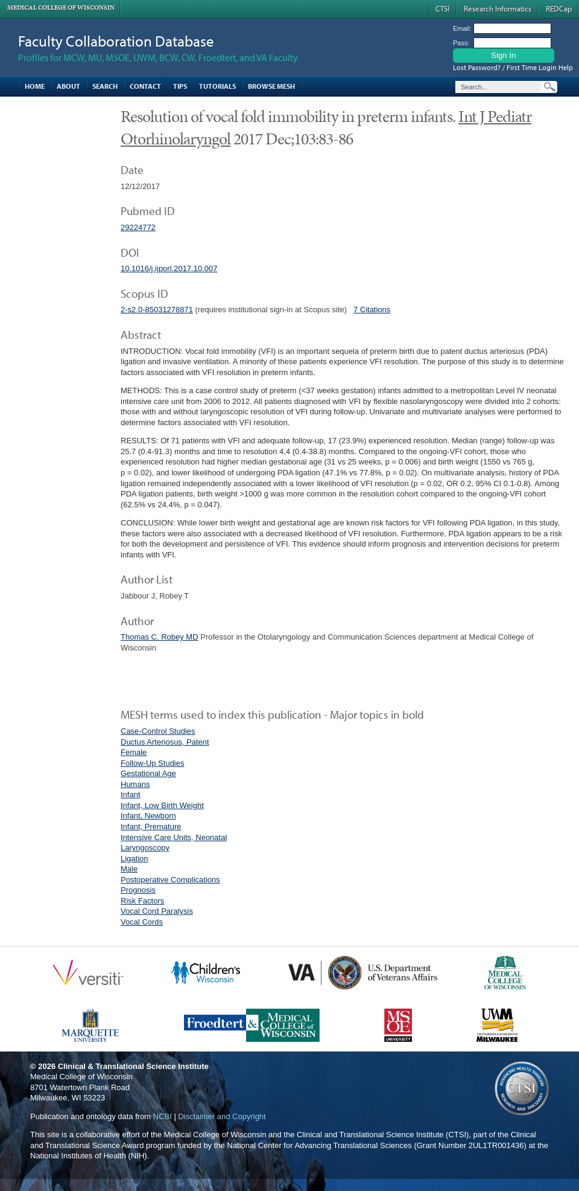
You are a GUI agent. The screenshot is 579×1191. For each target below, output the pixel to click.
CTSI (442, 8)
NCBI (162, 1116)
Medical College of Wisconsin (61, 7)
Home (35, 86)
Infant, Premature (151, 826)
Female (134, 752)
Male (129, 868)
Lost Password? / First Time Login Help (513, 67)
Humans (135, 784)
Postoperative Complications (170, 879)
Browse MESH (271, 86)
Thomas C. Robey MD (159, 636)
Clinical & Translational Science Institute (133, 1066)
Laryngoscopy (145, 847)
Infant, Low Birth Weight (162, 805)
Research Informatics (497, 8)
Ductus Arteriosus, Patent (165, 741)
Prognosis (138, 889)
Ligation (134, 858)
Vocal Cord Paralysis (157, 911)
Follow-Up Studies (153, 763)
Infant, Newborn (148, 815)
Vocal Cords (142, 921)
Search (105, 86)
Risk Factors (142, 900)
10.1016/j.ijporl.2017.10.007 (169, 268)
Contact (145, 86)
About (68, 86)
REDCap (559, 8)
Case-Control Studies (158, 731)
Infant (131, 794)
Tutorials (217, 86)
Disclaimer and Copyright (221, 1116)
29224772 (138, 227)
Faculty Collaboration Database (116, 40)
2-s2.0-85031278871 (157, 309)
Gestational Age (148, 773)
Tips (180, 86)
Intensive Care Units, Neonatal (174, 837)
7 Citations (371, 309)
